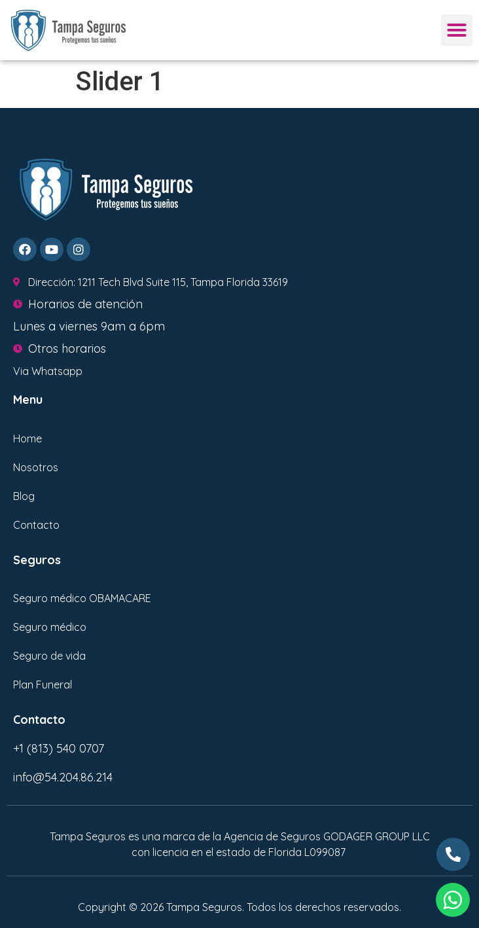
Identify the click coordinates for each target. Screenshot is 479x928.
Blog (24, 496)
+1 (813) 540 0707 (58, 748)
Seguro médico (49, 627)
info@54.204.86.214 (63, 777)
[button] (456, 30)
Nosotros (35, 467)
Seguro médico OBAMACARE (82, 598)
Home (27, 438)
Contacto (36, 524)
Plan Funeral (42, 684)
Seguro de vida (49, 655)
